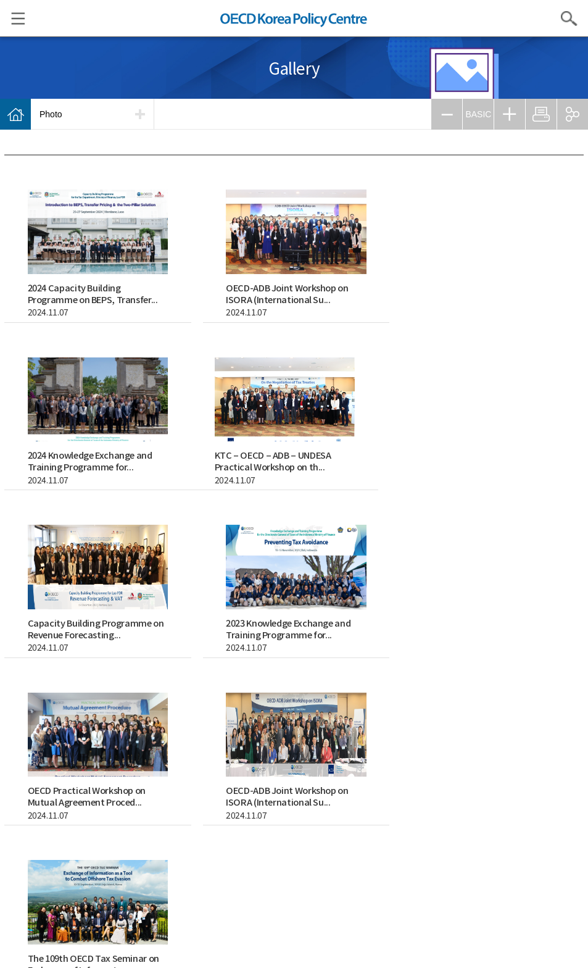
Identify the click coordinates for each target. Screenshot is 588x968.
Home (15, 114)
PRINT (541, 114)
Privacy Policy (236, 870)
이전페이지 (446, 690)
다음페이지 (546, 690)
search (211, 691)
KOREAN (259, 901)
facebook (294, 937)
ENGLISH (328, 901)
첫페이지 (422, 690)
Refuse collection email (302, 870)
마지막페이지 (571, 690)
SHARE (572, 114)
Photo (50, 114)
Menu (12, 18)
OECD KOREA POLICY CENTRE (294, 18)
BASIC (478, 114)
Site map (360, 870)
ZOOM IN (509, 114)
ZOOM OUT (446, 114)
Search (569, 18)
